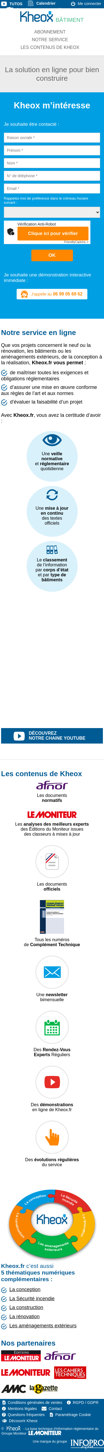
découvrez (58, 736)
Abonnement (50, 32)
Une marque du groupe (68, 1441)
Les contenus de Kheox (50, 47)
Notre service (50, 39)
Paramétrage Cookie (73, 1414)
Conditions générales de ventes (35, 1402)
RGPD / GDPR (85, 1402)
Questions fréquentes (26, 1414)
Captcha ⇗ (76, 242)
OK (52, 255)
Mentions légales (22, 1408)
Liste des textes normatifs (39, 9)
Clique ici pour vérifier (53, 233)
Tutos (15, 4)
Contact (55, 1408)
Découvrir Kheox (23, 1421)
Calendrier (45, 3)
